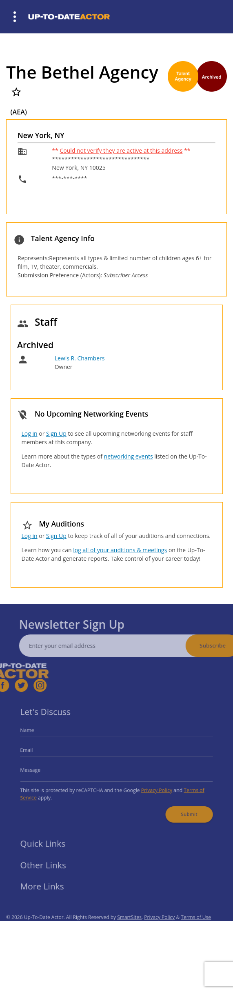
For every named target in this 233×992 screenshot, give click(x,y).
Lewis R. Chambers (80, 358)
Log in (30, 433)
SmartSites (129, 927)
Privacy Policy (152, 788)
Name (37, 734)
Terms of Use (196, 927)
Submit (181, 809)
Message (40, 769)
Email (36, 752)
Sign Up (56, 433)
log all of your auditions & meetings (120, 550)
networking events (128, 456)
